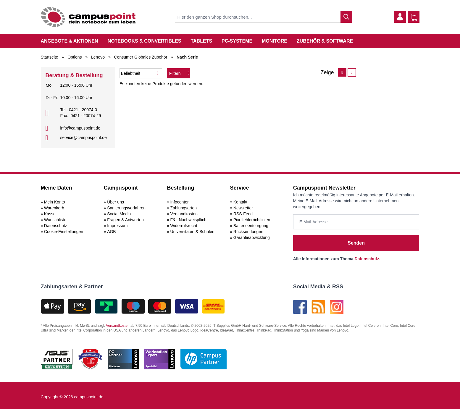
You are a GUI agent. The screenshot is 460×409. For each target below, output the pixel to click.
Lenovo (98, 57)
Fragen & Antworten (125, 219)
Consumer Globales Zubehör (140, 57)
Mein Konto (54, 202)
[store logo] (88, 17)
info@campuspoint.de (80, 128)
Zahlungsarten (183, 208)
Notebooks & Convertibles (144, 40)
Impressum (117, 225)
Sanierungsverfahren (126, 208)
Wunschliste (55, 219)
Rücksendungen (248, 231)
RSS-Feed (243, 213)
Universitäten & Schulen (192, 231)
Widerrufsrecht (183, 225)
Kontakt (240, 202)
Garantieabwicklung (251, 237)
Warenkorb (54, 208)
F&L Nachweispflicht (188, 219)
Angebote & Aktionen (69, 40)
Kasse (50, 213)
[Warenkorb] (413, 17)
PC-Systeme (237, 40)
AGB (111, 231)
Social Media (119, 213)
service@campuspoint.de (83, 137)
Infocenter (179, 202)
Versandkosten (184, 213)
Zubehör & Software (325, 40)
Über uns (115, 202)
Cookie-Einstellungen (63, 231)
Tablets (201, 40)
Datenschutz (55, 225)
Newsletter (243, 208)
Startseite (49, 57)
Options (74, 57)
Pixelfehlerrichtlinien (251, 219)
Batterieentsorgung (250, 225)
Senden (356, 242)
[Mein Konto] (400, 17)
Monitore (274, 40)
